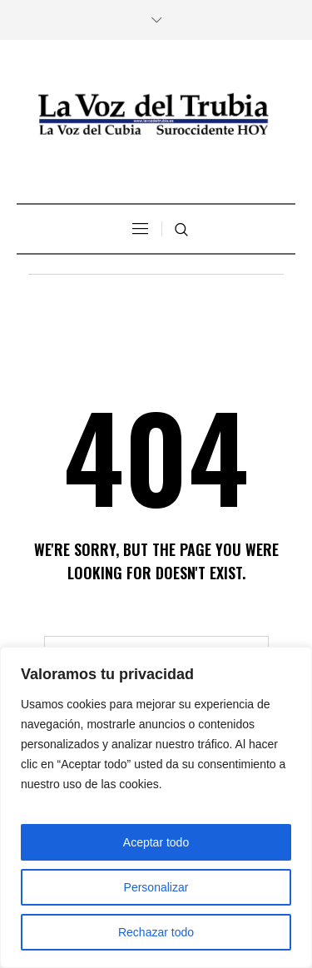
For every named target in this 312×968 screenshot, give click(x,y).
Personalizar (156, 887)
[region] (156, 807)
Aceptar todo (156, 842)
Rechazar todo (156, 932)
